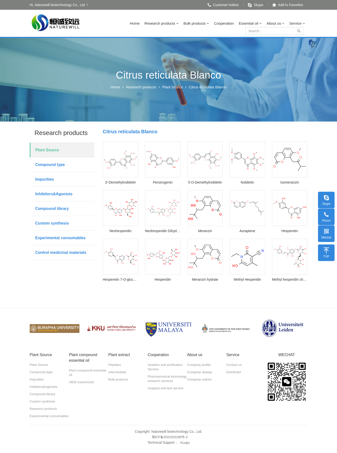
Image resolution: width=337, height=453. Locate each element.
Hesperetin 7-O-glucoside (120, 279)
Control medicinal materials (61, 252)
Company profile (199, 365)
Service (297, 23)
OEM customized (82, 382)
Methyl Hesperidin (247, 279)
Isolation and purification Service (166, 367)
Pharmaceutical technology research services (163, 381)
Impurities (44, 179)
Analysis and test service (166, 393)
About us (275, 23)
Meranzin (205, 231)
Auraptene (247, 231)
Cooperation (224, 23)
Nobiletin (247, 182)
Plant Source (173, 87)
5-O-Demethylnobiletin (205, 182)
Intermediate (117, 372)
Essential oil (250, 23)
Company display (200, 372)
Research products (161, 23)
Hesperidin (162, 279)
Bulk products (196, 23)
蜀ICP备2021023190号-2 (170, 441)
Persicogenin (163, 182)
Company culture (200, 379)
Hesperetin (289, 231)
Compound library (52, 208)
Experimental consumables (60, 238)
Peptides (114, 365)
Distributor (234, 372)
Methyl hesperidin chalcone (290, 279)
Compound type (50, 165)
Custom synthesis (52, 223)
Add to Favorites (287, 5)
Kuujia (185, 447)
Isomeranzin (289, 182)
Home (135, 23)
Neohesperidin (120, 231)
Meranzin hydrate (205, 279)
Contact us (234, 365)
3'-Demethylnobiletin (120, 182)
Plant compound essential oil (88, 373)
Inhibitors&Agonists (54, 194)
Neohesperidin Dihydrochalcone (163, 231)
